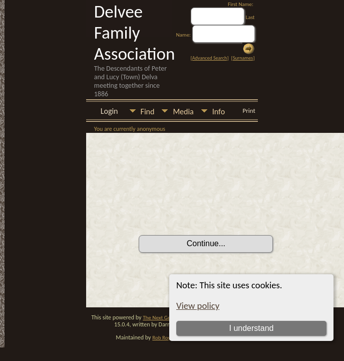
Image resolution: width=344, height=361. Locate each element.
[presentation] (215, 207)
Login (109, 111)
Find (148, 111)
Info (218, 111)
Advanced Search (209, 58)
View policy (197, 305)
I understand (251, 328)
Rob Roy (161, 337)
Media (183, 111)
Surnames (243, 58)
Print (249, 110)
